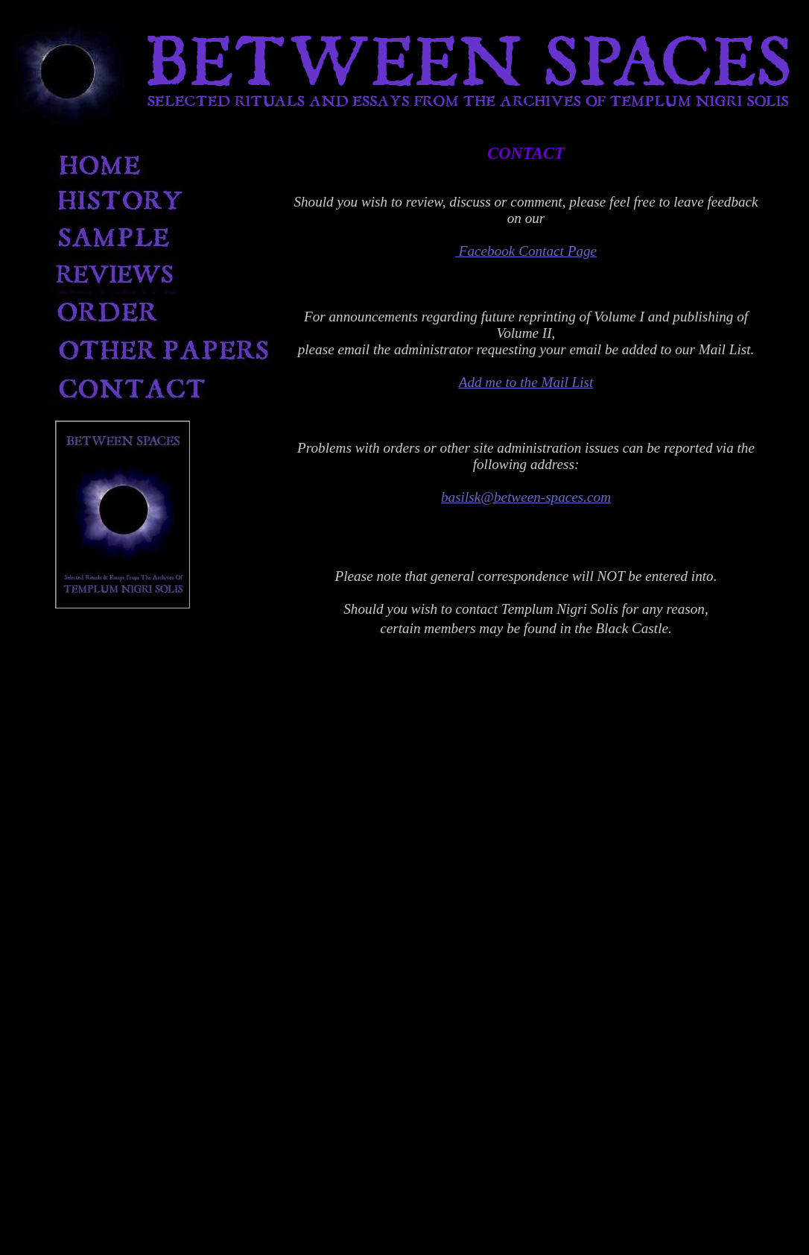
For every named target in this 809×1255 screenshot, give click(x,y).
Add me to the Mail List (526, 382)
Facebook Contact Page (526, 251)
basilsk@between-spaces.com (526, 497)
